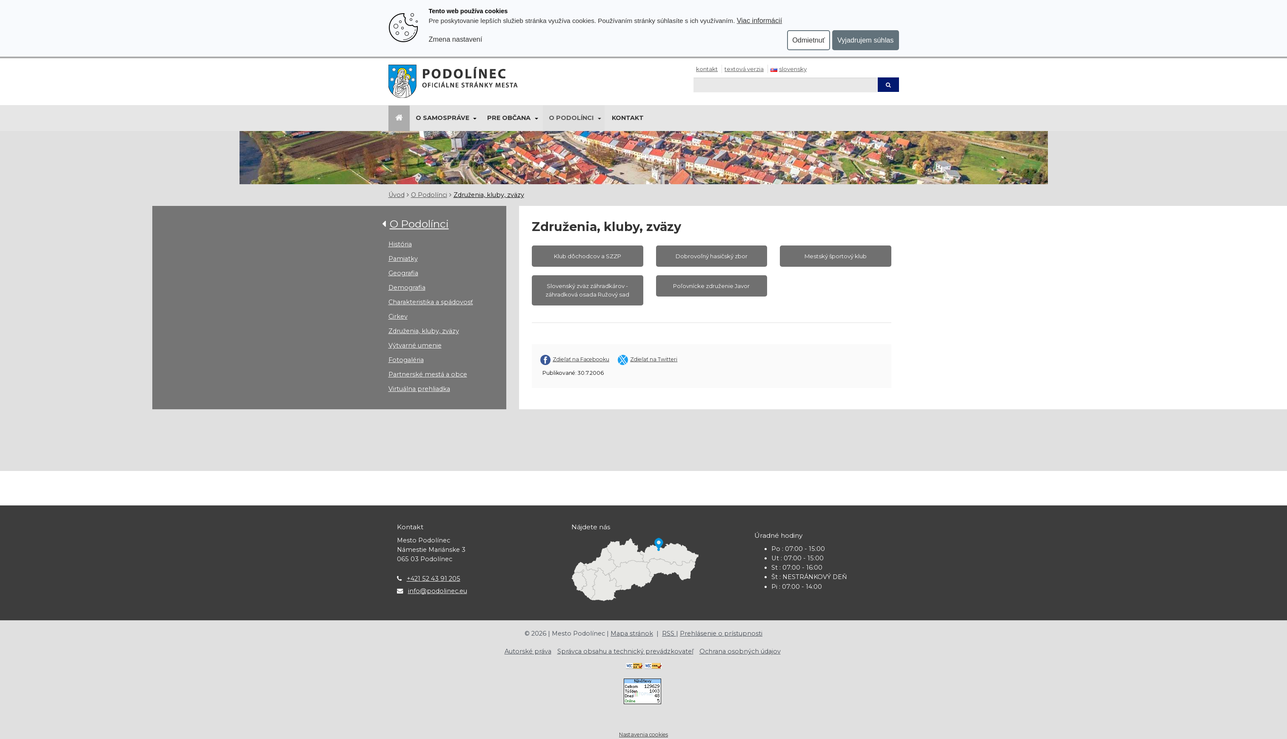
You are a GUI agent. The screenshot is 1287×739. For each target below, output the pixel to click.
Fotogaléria (406, 360)
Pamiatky (403, 259)
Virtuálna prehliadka (419, 389)
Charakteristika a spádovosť (430, 302)
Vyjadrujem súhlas (865, 40)
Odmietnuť (808, 40)
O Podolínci (571, 118)
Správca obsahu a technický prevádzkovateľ (625, 651)
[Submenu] (474, 118)
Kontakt (707, 69)
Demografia (406, 287)
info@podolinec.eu (437, 591)
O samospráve (442, 118)
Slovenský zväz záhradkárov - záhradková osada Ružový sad (587, 290)
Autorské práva (528, 651)
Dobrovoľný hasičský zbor (712, 256)
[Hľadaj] (785, 84)
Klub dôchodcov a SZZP (587, 256)
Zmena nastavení (455, 39)
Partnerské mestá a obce (427, 374)
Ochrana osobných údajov (740, 651)
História (400, 244)
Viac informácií (759, 20)
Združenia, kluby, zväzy (489, 195)
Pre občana (509, 118)
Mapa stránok (632, 633)
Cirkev (398, 316)
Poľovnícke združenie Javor (711, 285)
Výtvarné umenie (415, 345)
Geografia (403, 273)
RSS (669, 633)
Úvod (396, 195)
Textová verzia (744, 69)
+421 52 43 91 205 (433, 578)
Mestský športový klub (836, 256)
